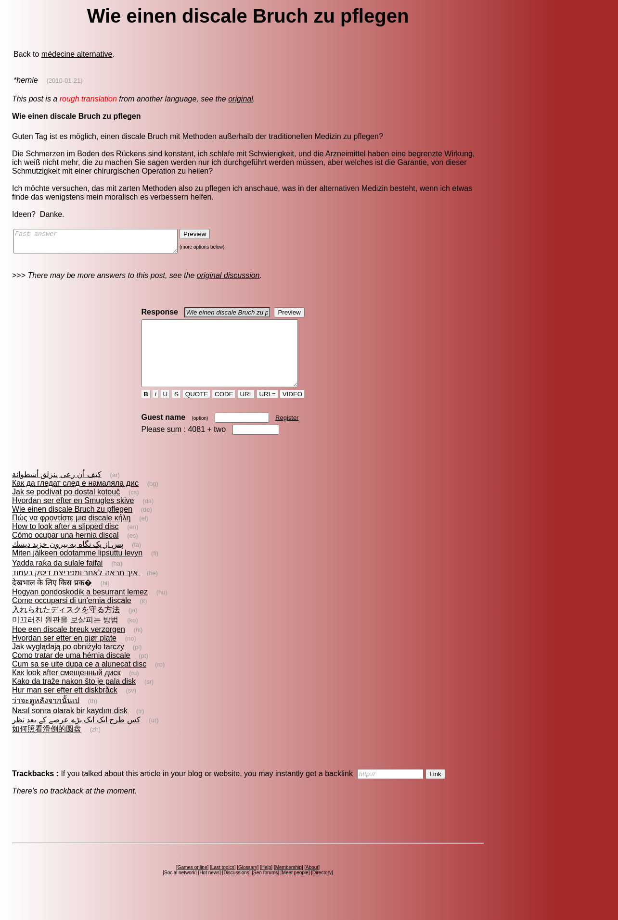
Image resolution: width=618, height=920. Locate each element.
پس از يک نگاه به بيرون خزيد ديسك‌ (67, 561)
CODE (224, 411)
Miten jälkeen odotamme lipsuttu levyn (77, 570)
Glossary (247, 884)
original (240, 99)
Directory (322, 890)
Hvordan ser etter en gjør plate (64, 655)
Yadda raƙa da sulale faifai (57, 580)
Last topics (222, 884)
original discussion (228, 280)
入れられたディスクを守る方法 (66, 627)
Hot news (209, 890)
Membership (288, 884)
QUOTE (196, 411)
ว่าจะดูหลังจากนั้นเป (45, 718)
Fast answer (105, 243)
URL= (268, 411)
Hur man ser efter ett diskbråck (64, 707)
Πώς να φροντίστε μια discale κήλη (71, 535)
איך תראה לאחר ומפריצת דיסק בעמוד (76, 590)
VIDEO (292, 411)
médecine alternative (77, 54)
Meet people (295, 890)
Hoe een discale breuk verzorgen (68, 647)
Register (286, 435)
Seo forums (265, 890)
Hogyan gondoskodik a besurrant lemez (80, 609)
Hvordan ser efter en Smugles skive (73, 518)
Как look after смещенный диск (66, 690)
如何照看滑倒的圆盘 (46, 746)
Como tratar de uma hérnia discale (71, 672)
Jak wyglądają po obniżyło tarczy (68, 664)
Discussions (236, 890)
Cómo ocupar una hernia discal (65, 552)
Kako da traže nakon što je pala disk (74, 698)
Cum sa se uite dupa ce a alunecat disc (79, 681)
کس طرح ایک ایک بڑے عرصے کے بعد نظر (76, 737)
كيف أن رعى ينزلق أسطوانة (57, 492)
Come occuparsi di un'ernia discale (71, 618)
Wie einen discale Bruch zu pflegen (72, 526)
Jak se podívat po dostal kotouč (66, 509)
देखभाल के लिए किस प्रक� (52, 600)
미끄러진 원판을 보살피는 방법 (65, 637)
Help (266, 884)
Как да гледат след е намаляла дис (75, 500)
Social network (179, 890)
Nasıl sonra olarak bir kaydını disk (70, 728)
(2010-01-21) (64, 80)
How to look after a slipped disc (65, 544)
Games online (192, 884)
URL (246, 411)
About (312, 884)
